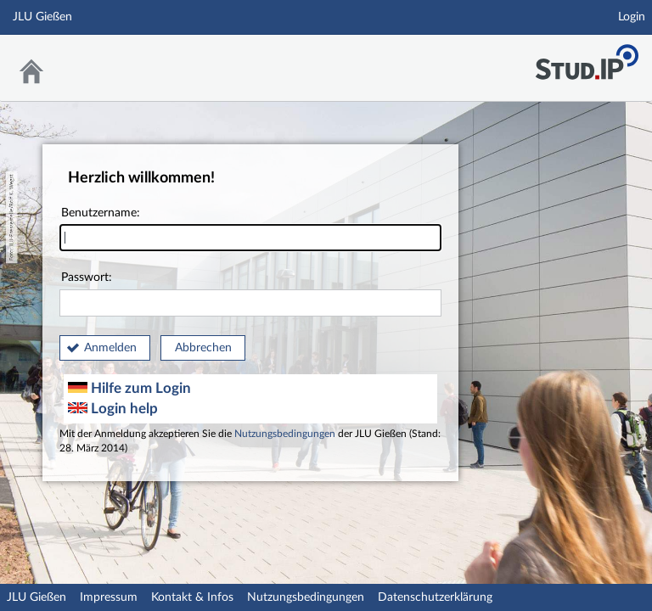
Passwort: (250, 294)
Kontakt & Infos (192, 597)
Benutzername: (250, 229)
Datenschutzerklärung (435, 597)
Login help (113, 408)
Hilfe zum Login (129, 388)
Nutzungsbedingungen (284, 434)
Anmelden (110, 348)
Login (631, 17)
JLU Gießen (36, 597)
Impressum (109, 597)
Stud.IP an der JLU (586, 57)
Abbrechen (203, 348)
